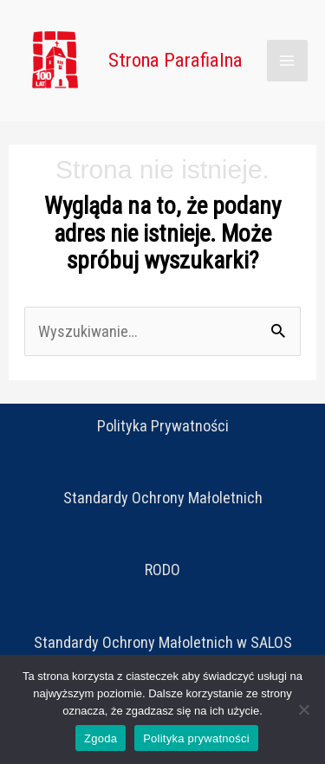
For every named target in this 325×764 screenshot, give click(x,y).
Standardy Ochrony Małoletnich (163, 498)
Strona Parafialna (175, 60)
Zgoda (100, 738)
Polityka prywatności (196, 738)
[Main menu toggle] (287, 60)
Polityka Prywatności (163, 426)
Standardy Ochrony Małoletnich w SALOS (163, 642)
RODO (162, 569)
